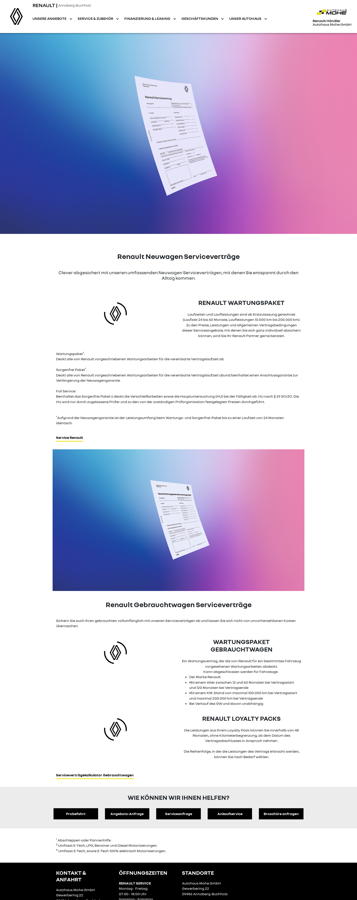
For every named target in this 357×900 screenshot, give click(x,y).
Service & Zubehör (96, 18)
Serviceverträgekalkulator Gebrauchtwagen (95, 775)
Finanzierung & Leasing (147, 18)
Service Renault (69, 437)
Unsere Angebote (50, 18)
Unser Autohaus (245, 18)
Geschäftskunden (200, 18)
